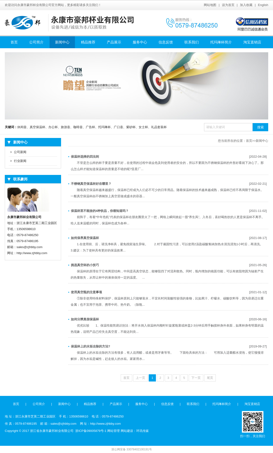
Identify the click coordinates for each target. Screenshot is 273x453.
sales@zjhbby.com (29, 247)
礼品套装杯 (159, 127)
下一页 (196, 378)
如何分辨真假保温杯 (85, 319)
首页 (14, 42)
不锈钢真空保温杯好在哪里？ (91, 183)
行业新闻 (18, 161)
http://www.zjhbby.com (32, 253)
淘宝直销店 (252, 42)
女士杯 (143, 127)
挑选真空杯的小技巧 (85, 265)
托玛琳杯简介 (221, 42)
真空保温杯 (37, 127)
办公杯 (53, 127)
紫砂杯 (131, 127)
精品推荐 (88, 42)
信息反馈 (166, 42)
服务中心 (140, 42)
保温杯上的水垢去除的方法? (90, 346)
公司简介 (36, 42)
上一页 (140, 378)
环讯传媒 (142, 431)
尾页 (210, 378)
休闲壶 (22, 127)
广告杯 (90, 127)
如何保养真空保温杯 (85, 238)
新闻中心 (62, 42)
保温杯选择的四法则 (85, 156)
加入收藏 (246, 5)
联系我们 (191, 42)
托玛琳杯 (104, 127)
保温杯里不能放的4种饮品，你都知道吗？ (100, 211)
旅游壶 (65, 127)
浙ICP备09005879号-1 (90, 431)
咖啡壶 (78, 127)
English (263, 5)
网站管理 (113, 431)
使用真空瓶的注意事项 (86, 292)
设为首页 (228, 5)
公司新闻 (18, 152)
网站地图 (210, 5)
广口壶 (118, 127)
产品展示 (114, 42)
